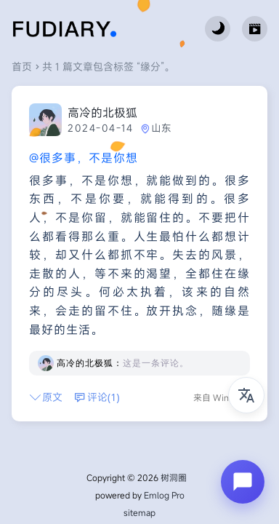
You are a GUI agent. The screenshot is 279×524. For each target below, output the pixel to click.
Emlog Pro (164, 495)
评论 (96, 397)
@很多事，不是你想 (83, 158)
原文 (45, 397)
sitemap (139, 512)
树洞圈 (174, 477)
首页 (22, 67)
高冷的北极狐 (102, 113)
